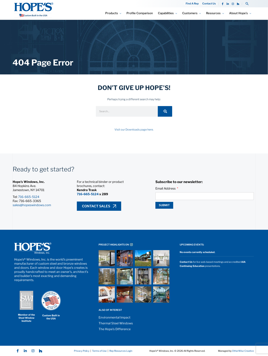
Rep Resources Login (120, 350)
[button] (247, 4)
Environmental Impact (114, 317)
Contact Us (209, 3)
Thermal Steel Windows (116, 323)
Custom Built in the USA (51, 317)
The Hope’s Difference (115, 329)
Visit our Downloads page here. (134, 129)
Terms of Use (99, 350)
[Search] (165, 111)
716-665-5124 (28, 197)
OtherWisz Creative (243, 350)
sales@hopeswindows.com (32, 205)
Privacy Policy (81, 350)
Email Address (165, 188)
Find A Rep (192, 3)
